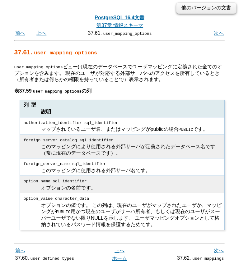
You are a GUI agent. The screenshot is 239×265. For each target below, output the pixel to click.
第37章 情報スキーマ (119, 25)
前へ (20, 33)
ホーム (119, 258)
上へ (41, 33)
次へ (219, 33)
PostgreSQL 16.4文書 (119, 17)
